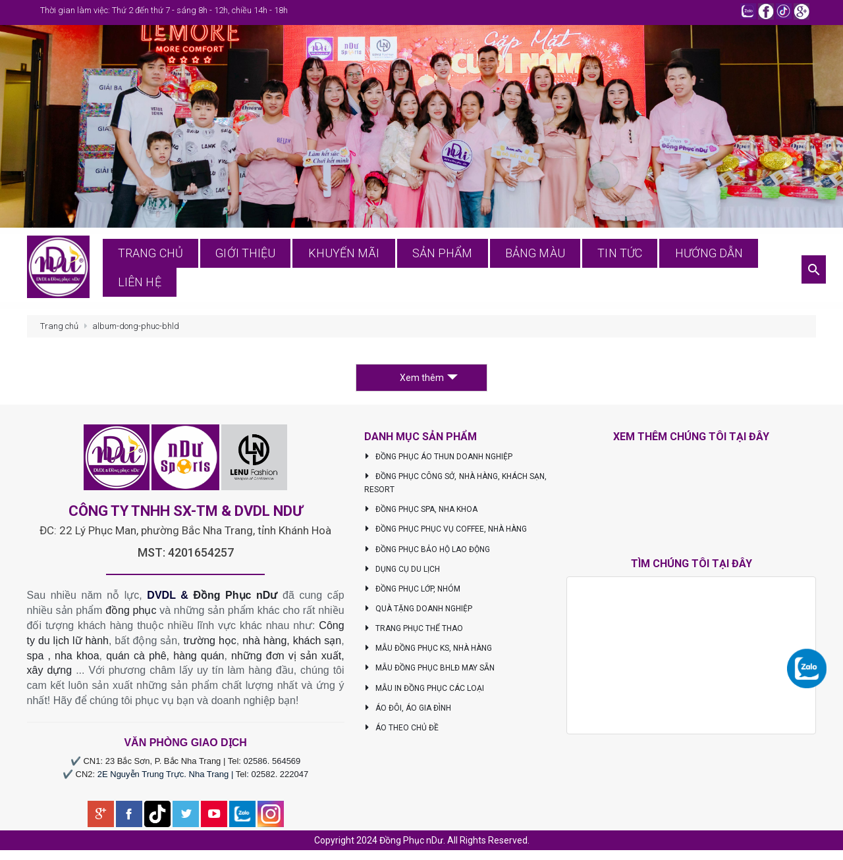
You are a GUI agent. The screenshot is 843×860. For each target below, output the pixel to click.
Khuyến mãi (368, 269)
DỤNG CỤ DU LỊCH (402, 572)
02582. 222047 (280, 777)
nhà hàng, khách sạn (291, 643)
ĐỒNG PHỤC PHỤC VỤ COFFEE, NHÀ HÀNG (446, 532)
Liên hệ (768, 269)
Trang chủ (194, 269)
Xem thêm (429, 381)
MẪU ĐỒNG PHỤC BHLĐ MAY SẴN (429, 671)
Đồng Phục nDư (235, 598)
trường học (209, 643)
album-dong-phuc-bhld (135, 329)
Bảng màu (536, 269)
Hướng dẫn (691, 269)
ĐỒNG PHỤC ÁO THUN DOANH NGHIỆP (438, 460)
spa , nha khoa (63, 658)
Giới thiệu (280, 269)
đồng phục (130, 613)
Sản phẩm (455, 269)
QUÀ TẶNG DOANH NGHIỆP (418, 612)
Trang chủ (59, 329)
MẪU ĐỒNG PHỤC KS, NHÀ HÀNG (428, 651)
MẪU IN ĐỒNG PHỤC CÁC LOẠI (424, 691)
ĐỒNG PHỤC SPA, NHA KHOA (421, 512)
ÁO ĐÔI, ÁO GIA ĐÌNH (408, 711)
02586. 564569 (272, 764)
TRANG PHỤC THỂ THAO (414, 631)
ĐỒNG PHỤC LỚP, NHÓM (412, 592)
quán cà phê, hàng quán (165, 658)
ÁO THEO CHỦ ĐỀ (401, 731)
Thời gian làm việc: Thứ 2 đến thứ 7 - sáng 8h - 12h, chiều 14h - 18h (164, 10)
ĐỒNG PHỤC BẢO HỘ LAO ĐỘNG (427, 552)
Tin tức (611, 269)
